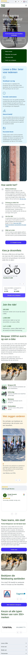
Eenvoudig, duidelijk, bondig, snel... (12, 500)
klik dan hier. (23, 199)
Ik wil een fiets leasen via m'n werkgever (14, 40)
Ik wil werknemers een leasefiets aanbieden (14, 34)
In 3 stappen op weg (15, 242)
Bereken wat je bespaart (14, 295)
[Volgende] (23, 283)
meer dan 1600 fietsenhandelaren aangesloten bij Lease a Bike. (15, 224)
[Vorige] (20, 283)
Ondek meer (14, 549)
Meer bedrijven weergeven (14, 604)
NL (25, 1)
